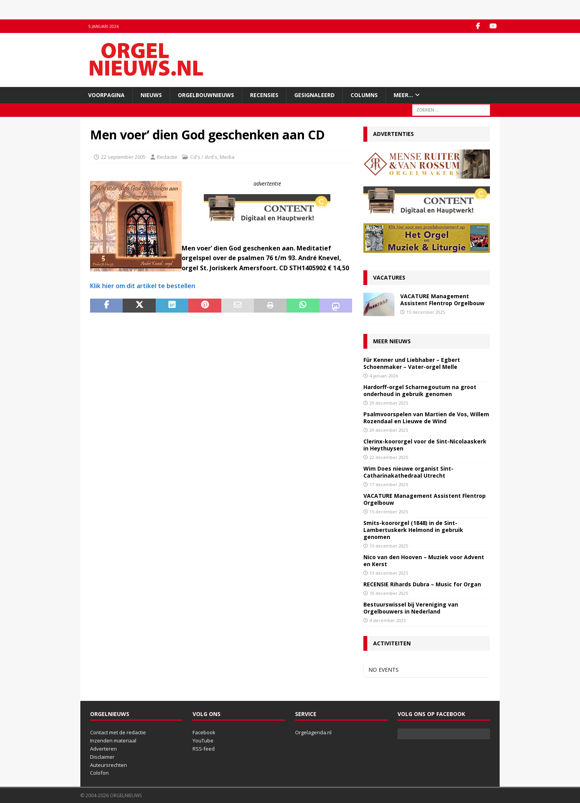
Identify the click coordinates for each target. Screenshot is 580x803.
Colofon (99, 772)
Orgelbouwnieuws (206, 95)
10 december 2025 (389, 593)
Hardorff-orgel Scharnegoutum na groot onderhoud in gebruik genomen (419, 390)
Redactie (167, 156)
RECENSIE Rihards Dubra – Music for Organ (422, 584)
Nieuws (151, 95)
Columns (364, 95)
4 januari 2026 (384, 376)
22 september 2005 (123, 156)
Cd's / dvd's (203, 156)
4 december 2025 (388, 620)
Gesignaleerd (314, 95)
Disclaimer (102, 756)
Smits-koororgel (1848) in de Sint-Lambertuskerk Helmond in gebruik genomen (413, 530)
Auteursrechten (108, 764)
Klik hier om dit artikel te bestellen (142, 286)
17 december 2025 (389, 484)
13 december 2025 (389, 546)
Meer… (403, 95)
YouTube (203, 740)
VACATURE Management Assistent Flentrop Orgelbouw (442, 299)
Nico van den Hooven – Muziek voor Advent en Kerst (423, 560)
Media (227, 156)
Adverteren (103, 748)
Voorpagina (106, 95)
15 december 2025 (425, 312)
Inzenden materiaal (113, 740)
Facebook (204, 732)
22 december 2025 (389, 457)
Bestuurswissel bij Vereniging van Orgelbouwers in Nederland (410, 608)
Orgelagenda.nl (313, 732)
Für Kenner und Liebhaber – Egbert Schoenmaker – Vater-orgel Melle (411, 363)
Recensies (264, 95)
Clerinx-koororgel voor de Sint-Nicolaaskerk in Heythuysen (424, 445)
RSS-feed (204, 748)
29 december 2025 (389, 403)
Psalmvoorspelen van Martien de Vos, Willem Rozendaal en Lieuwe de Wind (426, 417)
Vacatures (389, 277)
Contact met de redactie (118, 732)
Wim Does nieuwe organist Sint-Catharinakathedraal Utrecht (408, 472)
